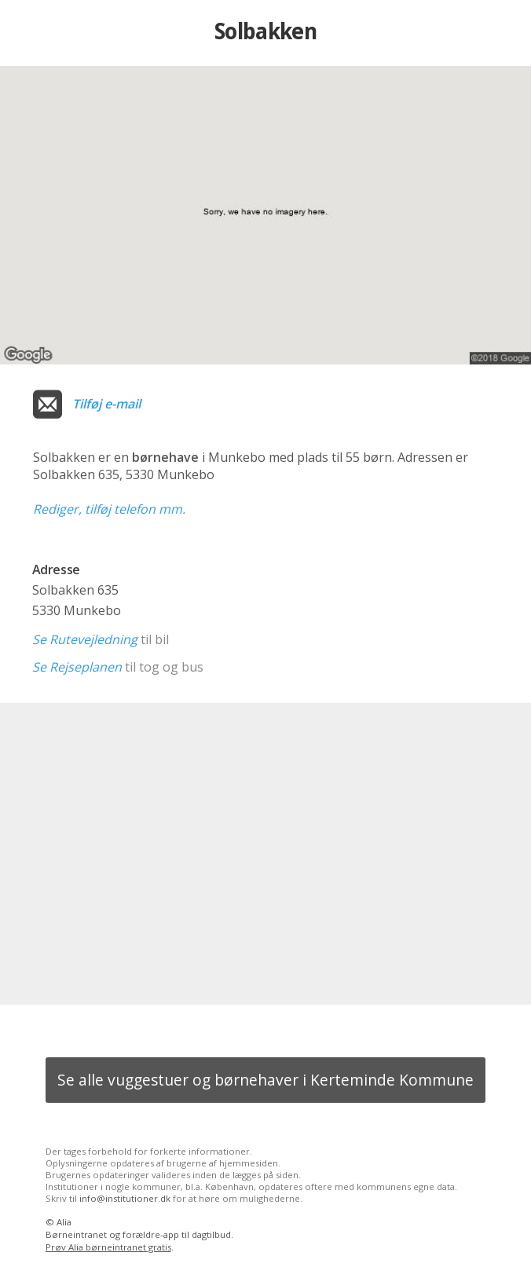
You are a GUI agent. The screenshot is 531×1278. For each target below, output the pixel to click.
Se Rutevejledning (84, 639)
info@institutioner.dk (124, 1198)
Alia (64, 1222)
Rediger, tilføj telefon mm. (109, 509)
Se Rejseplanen (77, 667)
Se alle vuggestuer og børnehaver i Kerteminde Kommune (265, 1079)
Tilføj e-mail (106, 403)
